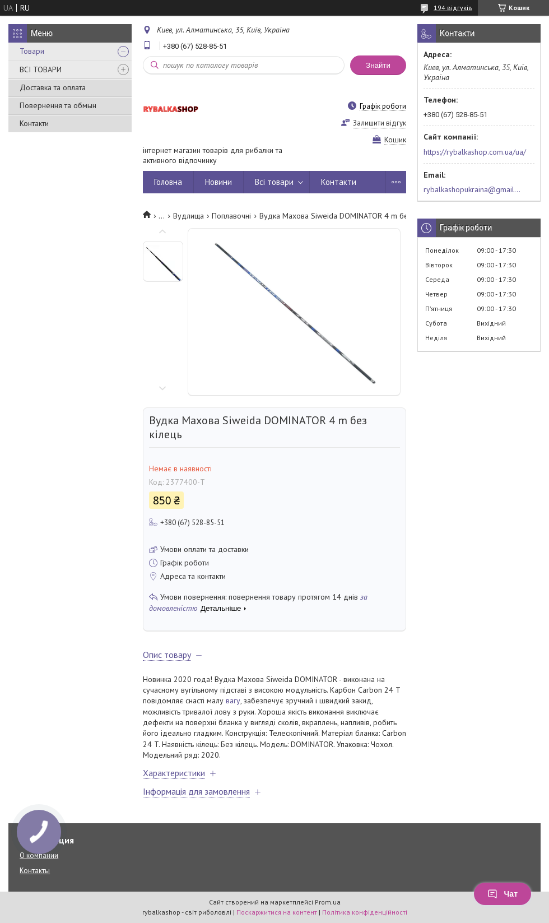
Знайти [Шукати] (378, 65)
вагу (233, 700)
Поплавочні (231, 216)
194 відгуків (453, 7)
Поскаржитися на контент (276, 912)
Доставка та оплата (53, 87)
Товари (32, 51)
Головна (168, 182)
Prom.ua (328, 902)
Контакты (35, 870)
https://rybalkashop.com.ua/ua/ (475, 152)
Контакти (34, 123)
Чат (502, 894)
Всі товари (274, 182)
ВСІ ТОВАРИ (41, 69)
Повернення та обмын (58, 105)
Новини (218, 182)
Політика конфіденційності (364, 912)
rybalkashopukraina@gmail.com (473, 189)
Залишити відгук (379, 123)
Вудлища (188, 216)
